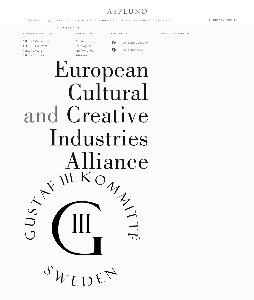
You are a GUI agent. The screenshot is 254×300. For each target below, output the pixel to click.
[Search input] (36, 20)
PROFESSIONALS (68, 27)
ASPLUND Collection (73, 20)
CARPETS (105, 20)
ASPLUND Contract (35, 46)
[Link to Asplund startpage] (127, 11)
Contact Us (83, 41)
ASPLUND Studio (33, 55)
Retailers (82, 55)
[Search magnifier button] (48, 20)
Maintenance (85, 50)
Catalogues (84, 46)
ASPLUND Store (32, 50)
